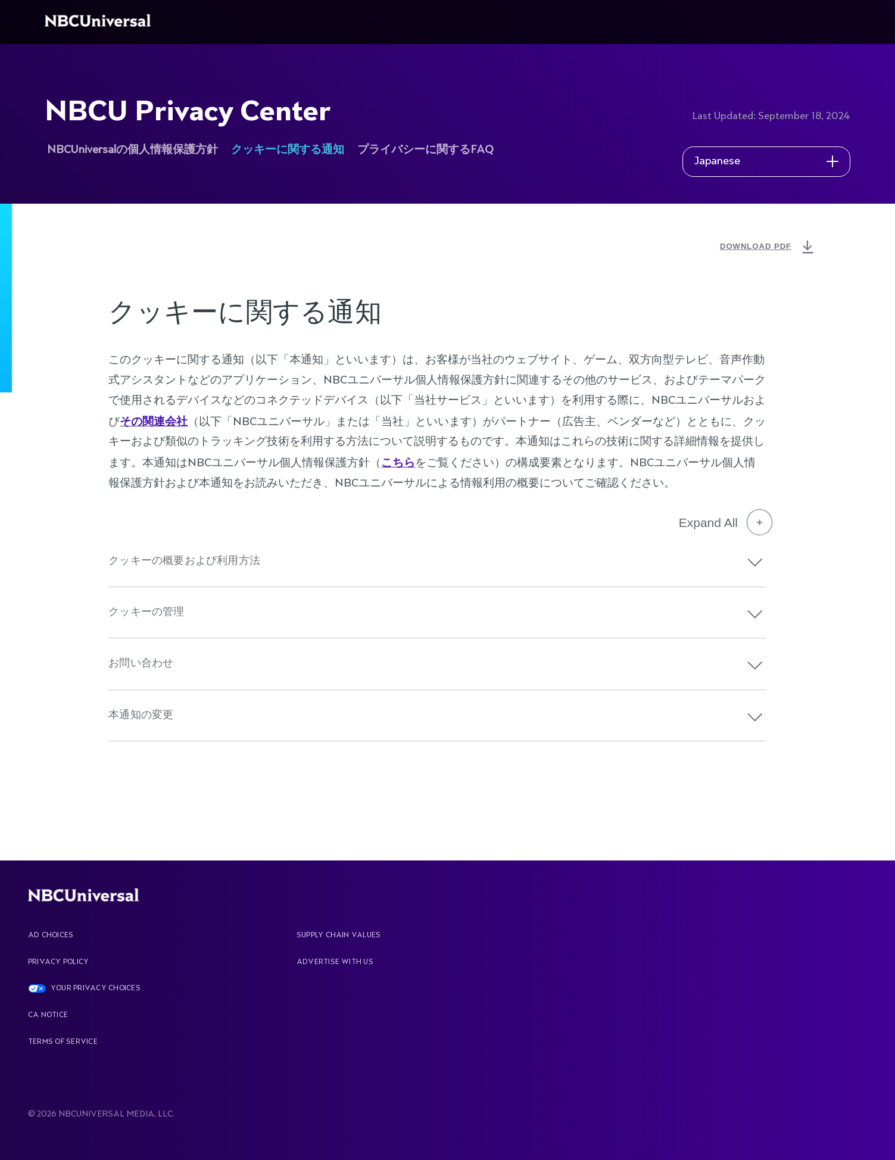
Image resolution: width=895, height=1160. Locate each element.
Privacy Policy (58, 962)
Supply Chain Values (339, 935)
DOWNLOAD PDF (768, 247)
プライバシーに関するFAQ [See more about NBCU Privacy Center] (425, 150)
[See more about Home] (100, 21)
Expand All (725, 522)
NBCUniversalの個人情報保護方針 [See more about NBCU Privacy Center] (132, 150)
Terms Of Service (63, 1042)
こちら (398, 462)
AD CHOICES (50, 935)
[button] (755, 562)
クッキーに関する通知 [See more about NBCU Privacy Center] (287, 150)
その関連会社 (154, 421)
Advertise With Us (335, 962)
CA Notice (48, 1015)
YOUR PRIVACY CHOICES (96, 988)
